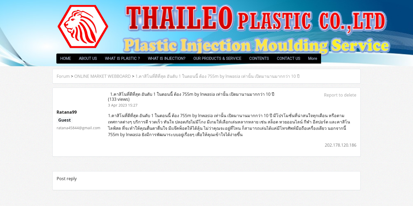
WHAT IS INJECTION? (166, 58)
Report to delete (340, 95)
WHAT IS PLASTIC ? (122, 58)
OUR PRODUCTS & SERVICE (217, 58)
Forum (63, 76)
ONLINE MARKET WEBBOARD (102, 76)
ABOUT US (88, 58)
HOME (65, 58)
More (312, 58)
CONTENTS (259, 58)
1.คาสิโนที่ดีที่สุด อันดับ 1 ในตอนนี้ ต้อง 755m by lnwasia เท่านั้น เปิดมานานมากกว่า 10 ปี (217, 76)
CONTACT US (288, 58)
